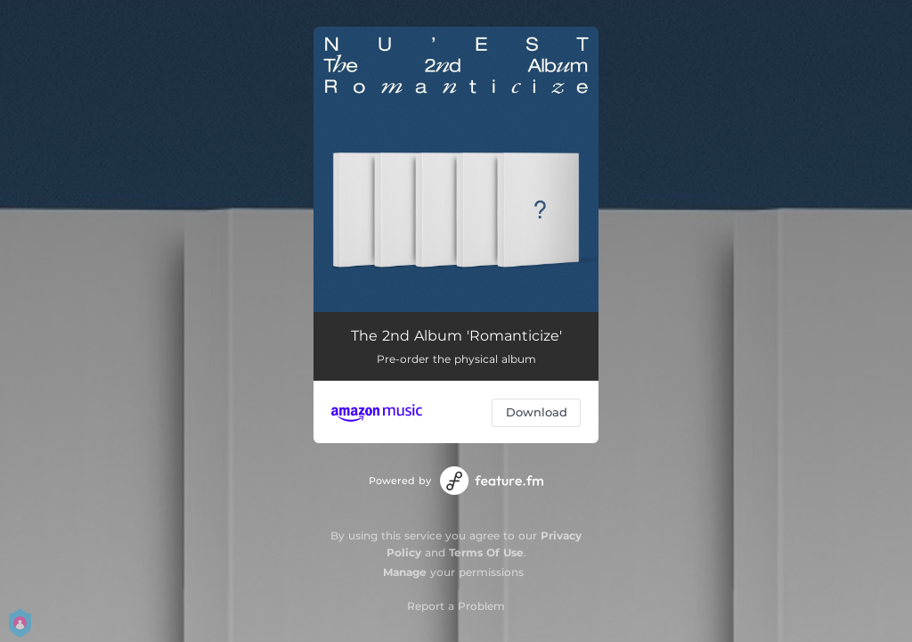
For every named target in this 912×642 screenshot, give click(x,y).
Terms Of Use (486, 552)
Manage (405, 572)
